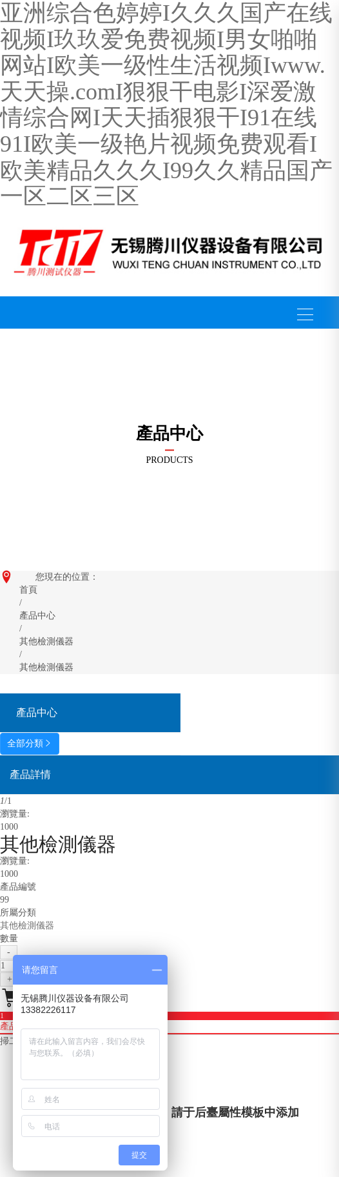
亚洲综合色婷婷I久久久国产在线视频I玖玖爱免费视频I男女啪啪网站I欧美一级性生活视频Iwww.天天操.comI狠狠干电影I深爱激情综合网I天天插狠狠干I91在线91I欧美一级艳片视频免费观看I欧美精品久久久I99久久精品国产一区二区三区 (166, 104)
